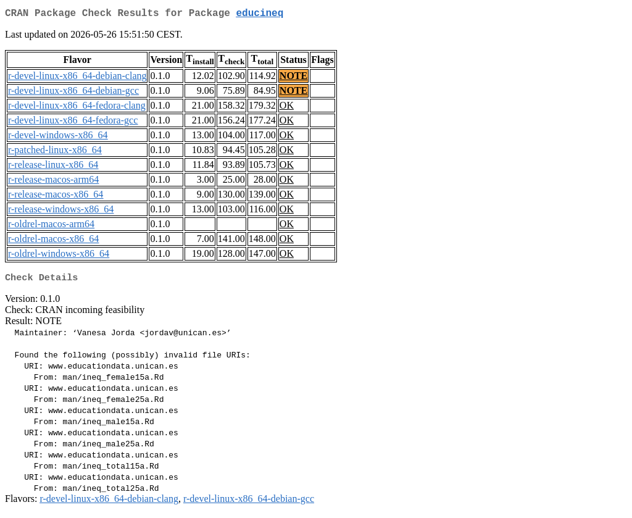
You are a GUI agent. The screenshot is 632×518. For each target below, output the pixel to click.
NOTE (293, 78)
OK (287, 107)
